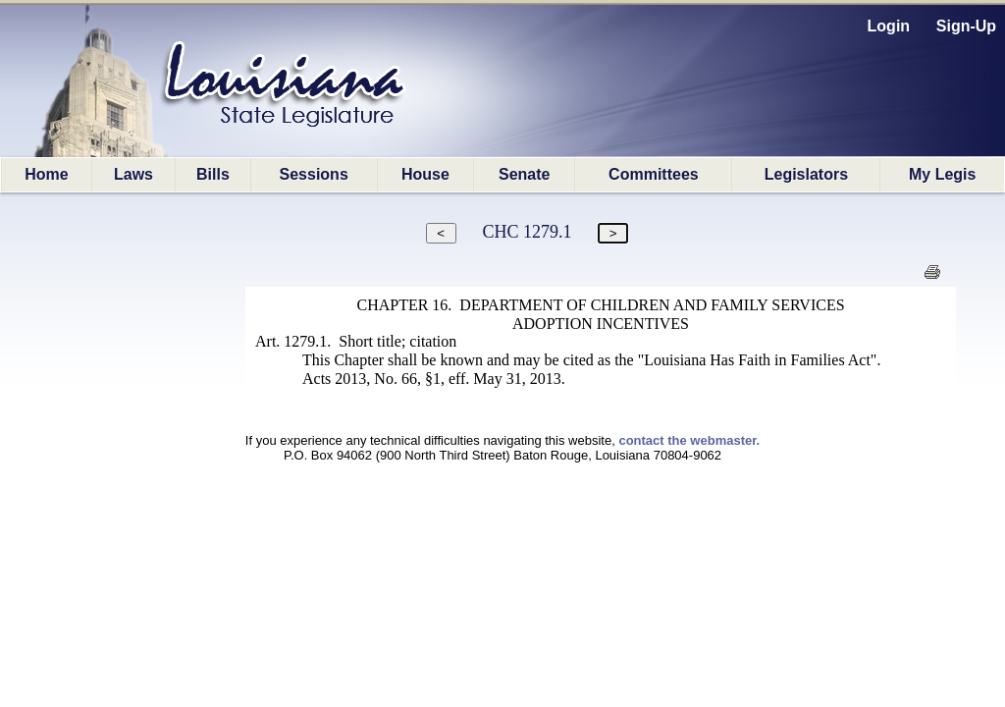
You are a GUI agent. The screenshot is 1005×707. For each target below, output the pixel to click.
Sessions (314, 174)
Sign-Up (966, 26)
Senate (524, 174)
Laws (133, 174)
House (425, 174)
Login (889, 26)
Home (46, 174)
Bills (213, 174)
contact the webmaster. (689, 440)
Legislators (806, 174)
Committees (653, 174)
